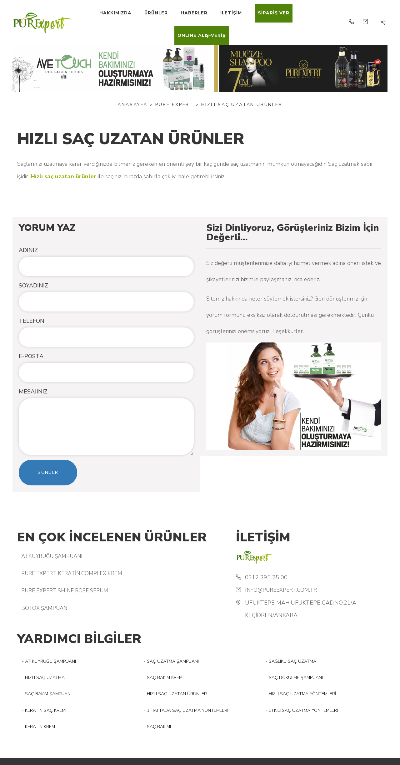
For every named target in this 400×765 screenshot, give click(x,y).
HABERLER (194, 13)
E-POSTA (31, 356)
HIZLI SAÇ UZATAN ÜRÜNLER (241, 105)
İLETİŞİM (231, 13)
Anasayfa (132, 105)
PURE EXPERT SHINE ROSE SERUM (64, 590)
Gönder (48, 472)
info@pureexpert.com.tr (281, 590)
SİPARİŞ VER (273, 13)
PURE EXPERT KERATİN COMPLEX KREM (71, 573)
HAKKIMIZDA (115, 13)
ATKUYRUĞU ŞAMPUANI (51, 556)
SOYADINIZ (33, 285)
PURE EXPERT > (177, 105)
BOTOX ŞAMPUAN (44, 608)
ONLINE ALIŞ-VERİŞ (202, 35)
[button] (383, 22)
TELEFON (31, 321)
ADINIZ (28, 250)
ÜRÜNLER (156, 13)
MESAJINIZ (33, 391)
